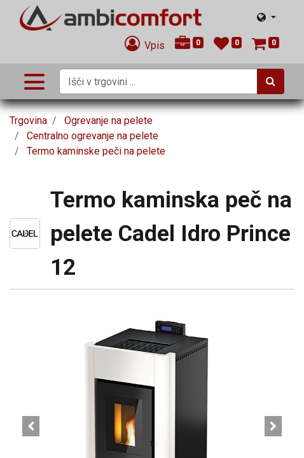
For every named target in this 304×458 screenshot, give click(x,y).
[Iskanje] (270, 81)
